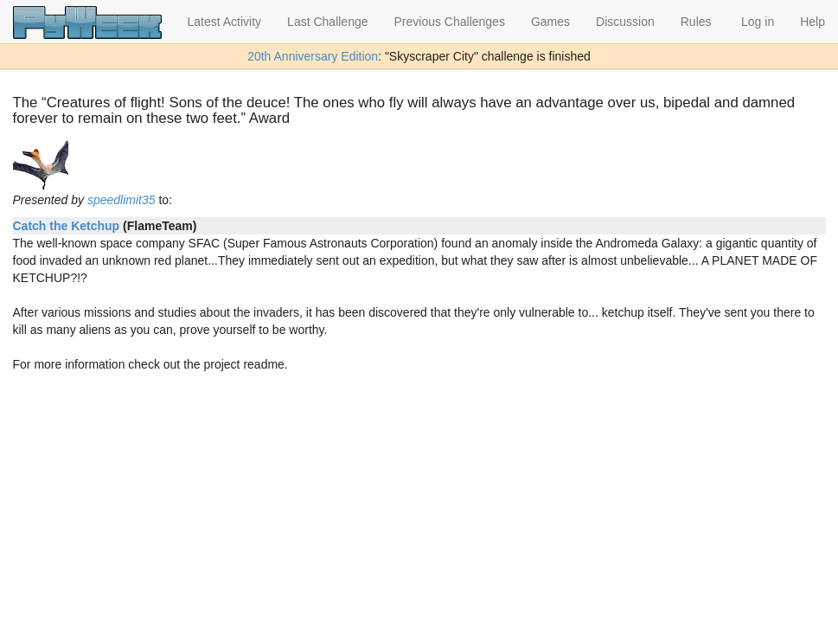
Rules (696, 22)
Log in (757, 22)
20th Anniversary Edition (312, 56)
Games (550, 22)
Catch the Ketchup (66, 226)
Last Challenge (327, 22)
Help (812, 22)
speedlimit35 (121, 200)
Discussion (625, 22)
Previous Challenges (449, 22)
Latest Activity (225, 22)
